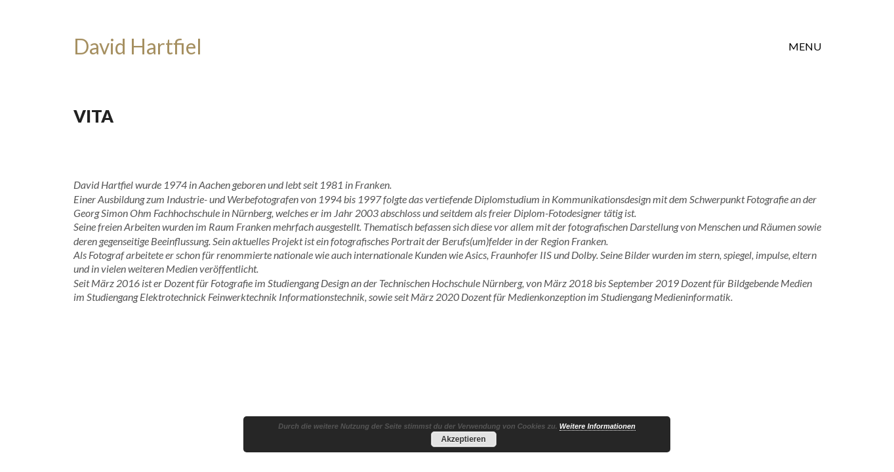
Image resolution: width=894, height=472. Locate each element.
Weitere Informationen (597, 426)
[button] (804, 46)
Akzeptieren (463, 439)
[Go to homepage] (137, 47)
